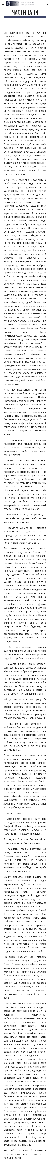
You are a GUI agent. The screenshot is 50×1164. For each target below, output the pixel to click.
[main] (25, 13)
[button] (3, 3)
